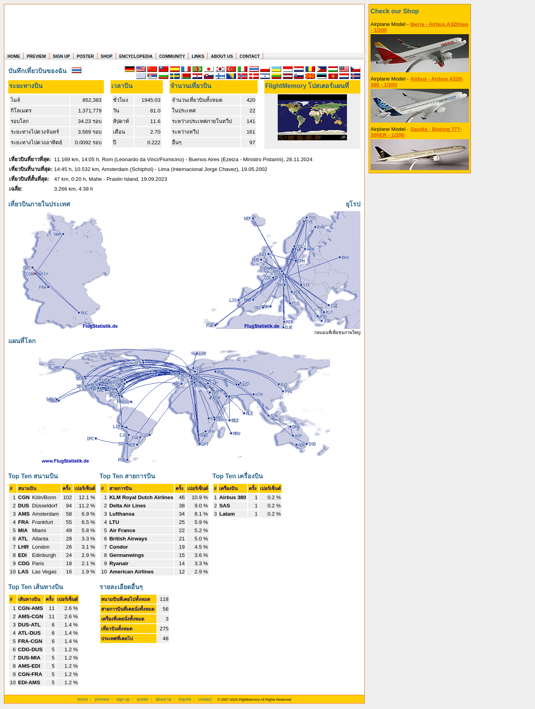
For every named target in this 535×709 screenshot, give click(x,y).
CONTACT (250, 56)
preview (102, 699)
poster (143, 699)
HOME (13, 56)
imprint (185, 699)
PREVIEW (36, 56)
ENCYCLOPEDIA (136, 56)
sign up (123, 699)
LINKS (198, 56)
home (82, 699)
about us (163, 699)
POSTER (85, 56)
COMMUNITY (172, 56)
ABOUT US (222, 56)
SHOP (107, 56)
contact (205, 699)
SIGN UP (61, 56)
